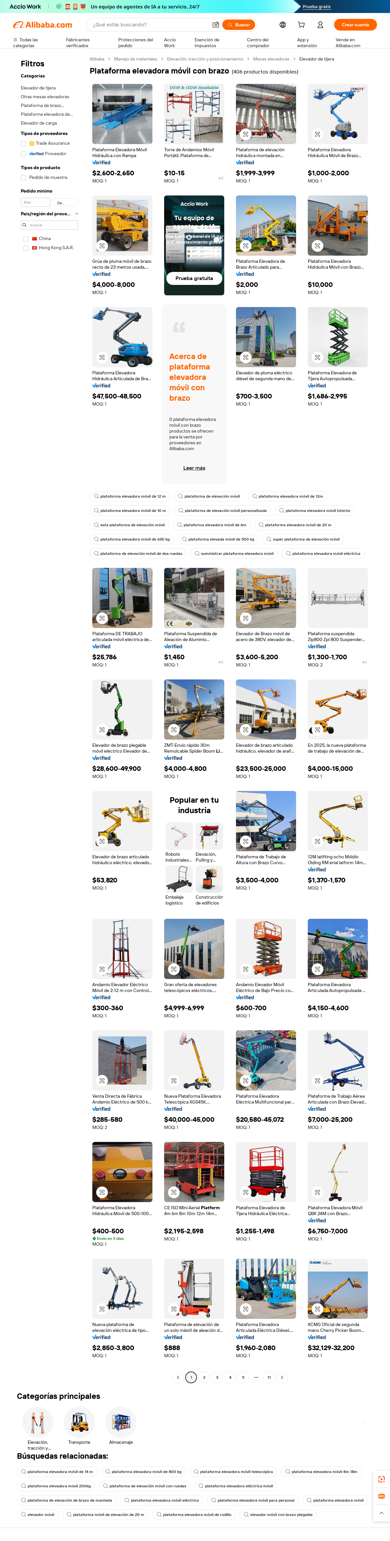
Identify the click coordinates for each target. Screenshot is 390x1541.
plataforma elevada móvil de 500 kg (218, 539)
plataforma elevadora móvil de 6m (211, 525)
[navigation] (49, 719)
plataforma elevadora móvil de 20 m (295, 525)
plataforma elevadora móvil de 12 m (130, 496)
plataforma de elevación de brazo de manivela (66, 1500)
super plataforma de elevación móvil (303, 539)
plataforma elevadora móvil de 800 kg (143, 1471)
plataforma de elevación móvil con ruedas (144, 1486)
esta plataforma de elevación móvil (129, 525)
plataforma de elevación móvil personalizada (222, 510)
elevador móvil (37, 1514)
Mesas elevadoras (271, 58)
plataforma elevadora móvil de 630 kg (132, 539)
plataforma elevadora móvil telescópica (233, 1471)
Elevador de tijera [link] (316, 58)
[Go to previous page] (178, 1377)
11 (269, 1377)
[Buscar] (238, 25)
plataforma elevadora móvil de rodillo (194, 1514)
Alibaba (97, 58)
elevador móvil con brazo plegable (278, 1514)
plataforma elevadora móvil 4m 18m (321, 1471)
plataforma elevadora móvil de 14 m (57, 1471)
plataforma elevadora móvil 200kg (56, 1486)
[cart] (302, 25)
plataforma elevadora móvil (335, 1500)
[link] (381, 1479)
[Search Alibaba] (150, 24)
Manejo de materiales (135, 58)
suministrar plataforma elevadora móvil (234, 553)
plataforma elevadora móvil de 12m (287, 496)
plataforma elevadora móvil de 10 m (130, 510)
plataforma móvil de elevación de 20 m (105, 1514)
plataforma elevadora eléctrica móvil (236, 1486)
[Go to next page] (282, 1377)
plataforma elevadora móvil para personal (252, 1500)
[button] (216, 25)
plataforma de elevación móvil (209, 496)
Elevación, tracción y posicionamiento (205, 58)
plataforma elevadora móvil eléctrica (323, 553)
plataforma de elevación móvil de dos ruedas (138, 553)
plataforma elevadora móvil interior (315, 510)
